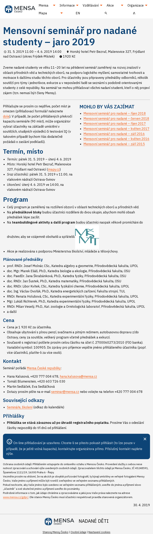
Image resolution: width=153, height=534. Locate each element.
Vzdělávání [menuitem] (91, 5)
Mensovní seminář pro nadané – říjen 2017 (114, 123)
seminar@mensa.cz (65, 392)
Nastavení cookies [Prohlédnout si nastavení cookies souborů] (99, 532)
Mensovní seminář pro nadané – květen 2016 (116, 139)
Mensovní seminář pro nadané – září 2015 (114, 144)
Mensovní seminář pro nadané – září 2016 (114, 134)
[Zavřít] (145, 438)
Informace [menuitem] (67, 5)
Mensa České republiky (44, 368)
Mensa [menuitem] (43, 5)
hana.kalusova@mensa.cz (78, 376)
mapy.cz (54, 169)
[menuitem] (106, 13)
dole (6, 116)
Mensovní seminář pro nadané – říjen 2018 (114, 113)
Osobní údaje (78, 532)
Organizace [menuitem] (136, 5)
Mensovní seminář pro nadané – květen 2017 (116, 129)
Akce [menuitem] (110, 5)
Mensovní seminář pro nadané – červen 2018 (116, 118)
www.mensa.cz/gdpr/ (15, 497)
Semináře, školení (19, 407)
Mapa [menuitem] (43, 13)
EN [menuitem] (78, 13)
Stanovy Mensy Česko (55, 532)
